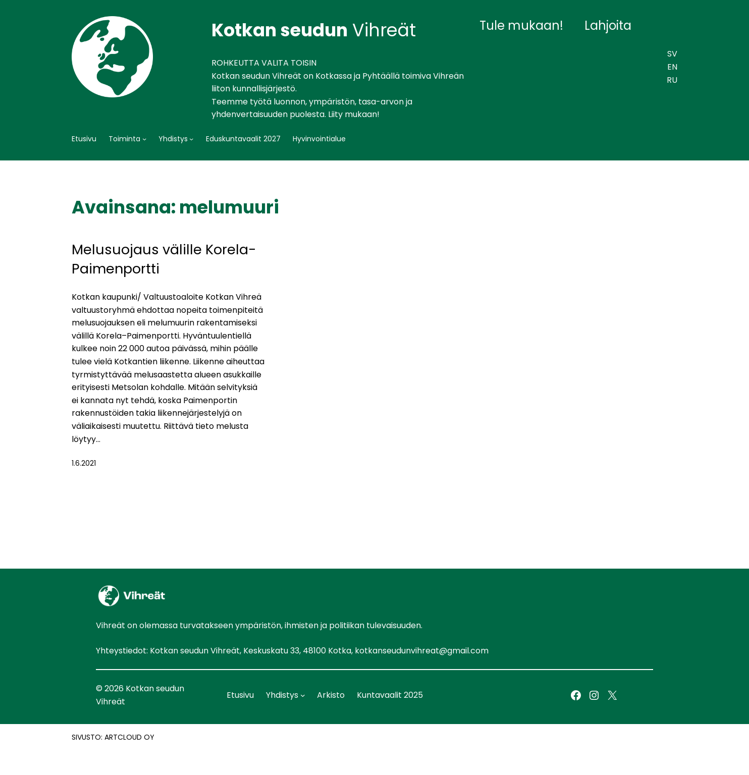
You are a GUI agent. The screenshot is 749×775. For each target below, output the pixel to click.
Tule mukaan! (521, 25)
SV (672, 54)
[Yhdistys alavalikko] (191, 139)
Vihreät (313, 30)
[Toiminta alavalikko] (144, 139)
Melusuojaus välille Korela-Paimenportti (164, 259)
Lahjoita (607, 25)
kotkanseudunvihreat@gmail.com (422, 650)
